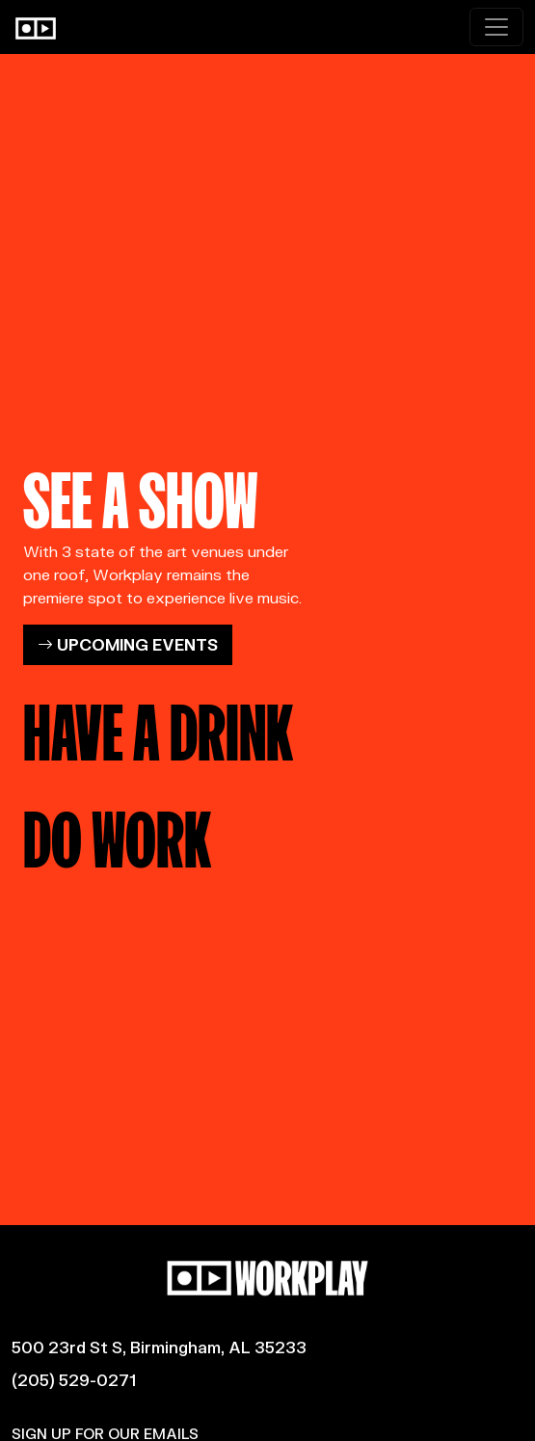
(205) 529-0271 (74, 1380)
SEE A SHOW (140, 493)
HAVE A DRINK (158, 726)
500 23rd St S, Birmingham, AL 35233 (159, 1347)
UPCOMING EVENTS (128, 644)
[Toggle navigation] (496, 27)
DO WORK (117, 833)
